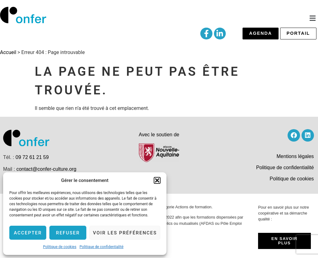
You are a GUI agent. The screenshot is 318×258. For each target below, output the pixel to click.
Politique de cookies (59, 247)
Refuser (68, 233)
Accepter (28, 233)
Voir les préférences (125, 233)
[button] (157, 180)
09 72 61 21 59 (32, 157)
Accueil (8, 52)
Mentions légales (295, 156)
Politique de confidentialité (102, 247)
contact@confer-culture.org (46, 169)
